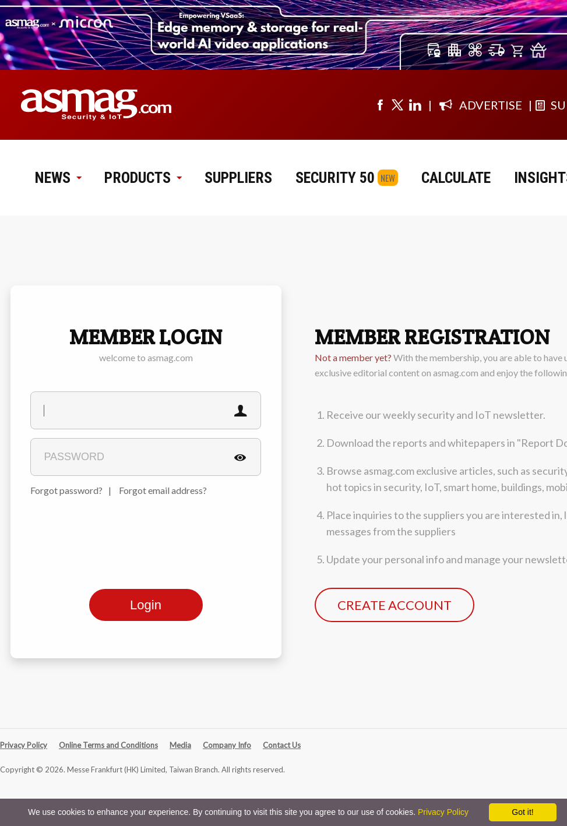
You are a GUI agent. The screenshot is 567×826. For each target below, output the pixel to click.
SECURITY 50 (335, 177)
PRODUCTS (142, 177)
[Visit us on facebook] (380, 105)
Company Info (227, 745)
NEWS (58, 177)
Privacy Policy (23, 745)
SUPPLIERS (238, 177)
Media (180, 745)
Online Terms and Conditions (108, 745)
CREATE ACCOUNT (394, 605)
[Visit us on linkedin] (415, 105)
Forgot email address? (163, 490)
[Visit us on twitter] (397, 104)
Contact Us (282, 745)
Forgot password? (66, 490)
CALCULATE (456, 177)
